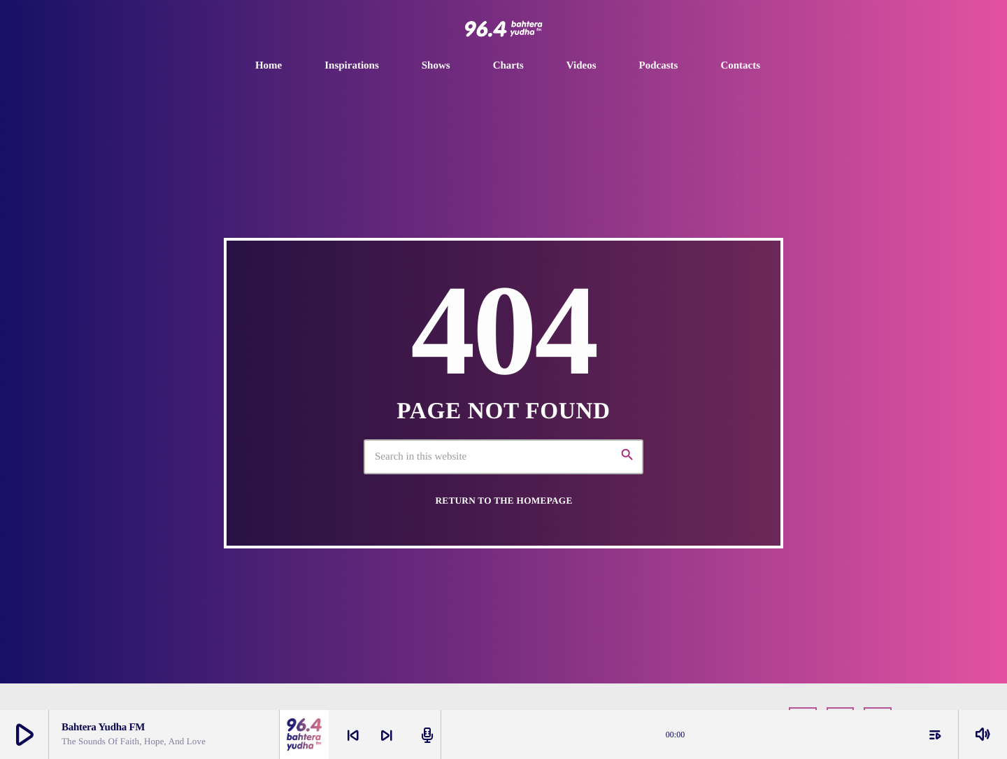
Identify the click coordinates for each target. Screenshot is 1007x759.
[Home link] (503, 28)
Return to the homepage (503, 500)
